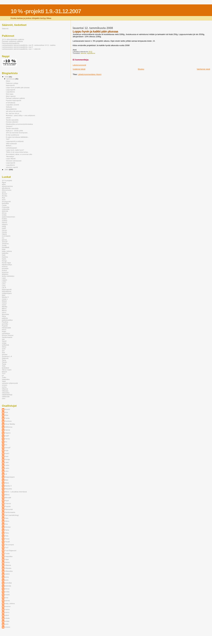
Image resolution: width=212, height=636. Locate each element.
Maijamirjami (10, 477)
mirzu (4, 312)
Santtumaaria (7, 337)
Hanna (4, 222)
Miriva (4, 310)
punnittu (5, 324)
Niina (4, 316)
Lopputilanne (10, 92)
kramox (5, 266)
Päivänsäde (6, 328)
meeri (4, 305)
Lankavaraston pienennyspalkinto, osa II (17, 47)
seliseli (8, 118)
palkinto (5, 318)
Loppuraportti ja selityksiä (14, 141)
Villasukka (9, 571)
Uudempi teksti (79, 69)
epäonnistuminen (8, 217)
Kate (3, 249)
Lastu (4, 282)
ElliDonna (8, 427)
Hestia (4, 232)
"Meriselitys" (10, 156)
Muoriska (5, 314)
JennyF (5, 242)
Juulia (4, 245)
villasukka (5, 393)
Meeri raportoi (10, 96)
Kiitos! (8, 81)
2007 (7, 169)
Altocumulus (6, 190)
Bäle (6, 415)
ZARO (7, 574)
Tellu (3, 366)
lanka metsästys (8, 276)
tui (3, 375)
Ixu (3, 238)
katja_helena (7, 251)
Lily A (4, 287)
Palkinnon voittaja (12, 83)
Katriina (5, 257)
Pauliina (5, 322)
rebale (7, 618)
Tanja (4, 364)
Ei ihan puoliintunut (12, 135)
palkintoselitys (7, 320)
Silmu (4, 347)
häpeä (4, 234)
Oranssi (8, 503)
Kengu (4, 261)
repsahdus (6, 333)
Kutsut (4, 270)
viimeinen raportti (12, 167)
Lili (6, 474)
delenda (83, 53)
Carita (4, 205)
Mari (3, 295)
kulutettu (5, 268)
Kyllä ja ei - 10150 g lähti (14, 130)
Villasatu (5, 391)
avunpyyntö (6, 201)
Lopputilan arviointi (12, 105)
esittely (4, 221)
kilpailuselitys (7, 264)
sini (3, 351)
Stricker (8, 527)
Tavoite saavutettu (12, 120)
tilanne (4, 372)
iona (6, 597)
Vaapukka (5, 379)
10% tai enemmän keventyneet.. (17, 133)
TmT (3, 373)
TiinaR (7, 542)
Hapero (5, 224)
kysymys (5, 272)
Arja (3, 198)
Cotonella (5, 207)
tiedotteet (5, 368)
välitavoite (6, 396)
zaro (3, 398)
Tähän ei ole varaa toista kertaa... (17, 152)
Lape (4, 278)
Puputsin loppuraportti (13, 100)
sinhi (3, 349)
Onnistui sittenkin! (12, 122)
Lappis (4, 280)
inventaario (6, 236)
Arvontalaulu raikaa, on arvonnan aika (19, 154)
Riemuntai (9, 509)
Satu (6, 518)
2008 (7, 77)
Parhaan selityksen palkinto (12, 41)
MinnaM (8, 497)
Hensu (4, 230)
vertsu (4, 387)
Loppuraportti (10, 90)
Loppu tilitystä (10, 158)
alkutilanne (6, 188)
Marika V (5, 297)
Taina (4, 360)
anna (4, 192)
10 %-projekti (7, 180)
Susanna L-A (7, 356)
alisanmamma (7, 186)
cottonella (5, 209)
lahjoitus (5, 274)
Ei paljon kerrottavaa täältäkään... (17, 137)
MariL (7, 483)
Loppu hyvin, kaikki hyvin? (15, 150)
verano (4, 385)
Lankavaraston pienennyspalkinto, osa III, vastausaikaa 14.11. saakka (29, 45)
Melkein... (9, 145)
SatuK (4, 341)
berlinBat (5, 203)
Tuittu (4, 377)
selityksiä (5, 345)
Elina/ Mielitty (10, 424)
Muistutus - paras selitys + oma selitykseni (20, 115)
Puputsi (5, 326)
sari (3, 339)
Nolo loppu (9, 94)
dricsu (4, 213)
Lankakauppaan (11, 148)
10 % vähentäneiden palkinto (13, 39)
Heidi (4, 226)
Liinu (4, 284)
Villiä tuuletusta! (11, 143)
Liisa (3, 286)
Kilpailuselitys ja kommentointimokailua (19, 124)
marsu (4, 303)
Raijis (4, 331)
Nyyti (7, 500)
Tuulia (7, 553)
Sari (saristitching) (12, 515)
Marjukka (8, 489)
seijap (4, 343)
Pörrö (4, 330)
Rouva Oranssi (7, 335)
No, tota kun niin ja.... (13, 113)
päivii (7, 615)
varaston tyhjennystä (10, 383)
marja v (5, 299)
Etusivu (141, 69)
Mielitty (4, 307)
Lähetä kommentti (79, 65)
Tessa (7, 539)
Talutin (4, 362)
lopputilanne (91, 53)
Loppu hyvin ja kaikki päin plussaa (17, 87)
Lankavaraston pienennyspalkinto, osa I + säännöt (21, 49)
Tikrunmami (9, 545)
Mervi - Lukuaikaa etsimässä (16, 492)
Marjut (4, 301)
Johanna (5, 243)
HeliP (4, 228)
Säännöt (5, 28)
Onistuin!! (9, 126)
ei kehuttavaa (10, 103)
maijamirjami (7, 293)
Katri (3, 255)
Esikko (4, 219)
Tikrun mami (6, 370)
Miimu (4, 308)
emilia (4, 215)
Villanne (5, 389)
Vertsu (7, 562)
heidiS (7, 595)
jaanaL (4, 240)
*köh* (8, 139)
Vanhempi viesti (203, 69)
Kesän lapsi (6, 263)
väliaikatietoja (7, 395)
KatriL (4, 259)
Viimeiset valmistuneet (13, 161)
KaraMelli (5, 247)
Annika (4, 196)
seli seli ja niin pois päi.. (14, 111)
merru (7, 612)
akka (4, 184)
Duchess (8, 421)
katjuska (5, 253)
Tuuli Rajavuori (10, 550)
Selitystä (9, 107)
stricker (5, 354)
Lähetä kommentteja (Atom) (89, 74)
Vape (4, 381)
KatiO (7, 453)
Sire (3, 352)
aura (3, 199)
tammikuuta (10, 79)
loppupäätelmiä (11, 109)
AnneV (4, 194)
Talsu (7, 533)
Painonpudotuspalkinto (10, 43)
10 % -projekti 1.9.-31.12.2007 (46, 11)
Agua (4, 182)
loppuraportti (10, 85)
